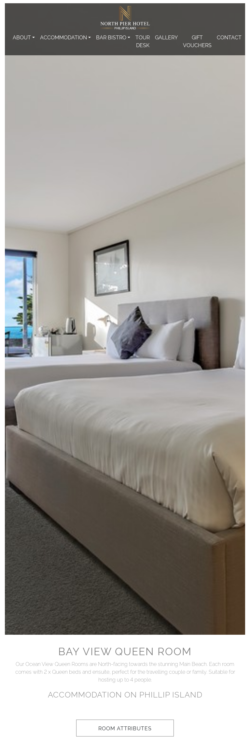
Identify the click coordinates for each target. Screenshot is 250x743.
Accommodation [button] (63, 37)
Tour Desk (142, 40)
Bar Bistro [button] (111, 37)
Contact (229, 37)
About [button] (22, 37)
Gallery (166, 37)
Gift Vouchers (197, 40)
